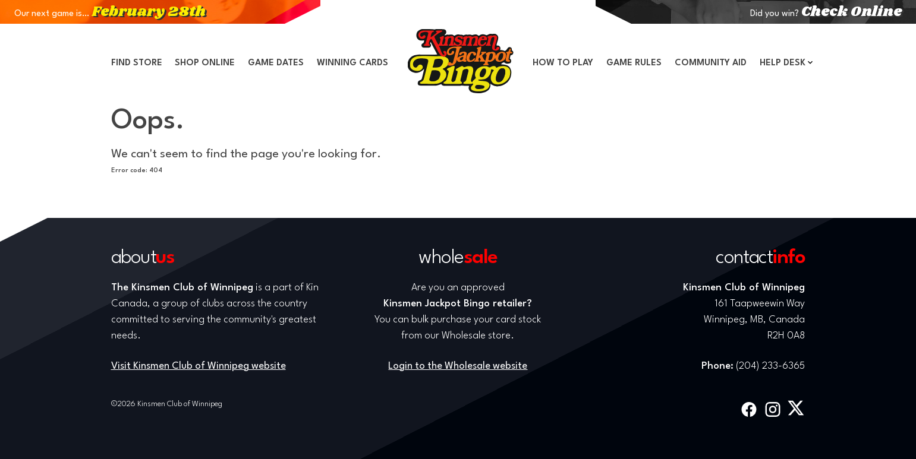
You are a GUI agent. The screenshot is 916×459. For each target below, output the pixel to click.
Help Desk (782, 63)
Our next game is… (110, 14)
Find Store (136, 63)
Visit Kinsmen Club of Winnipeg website (198, 366)
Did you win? (826, 14)
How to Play (563, 63)
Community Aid (711, 63)
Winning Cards (352, 63)
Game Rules (634, 63)
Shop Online (205, 63)
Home (460, 61)
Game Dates (276, 63)
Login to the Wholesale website (457, 366)
